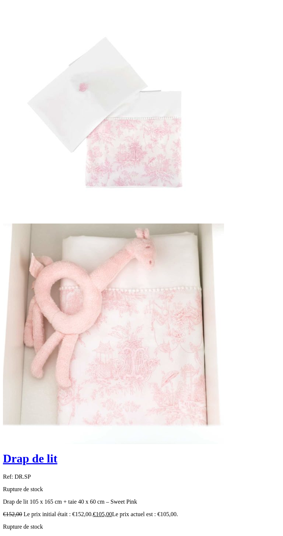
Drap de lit (30, 458)
